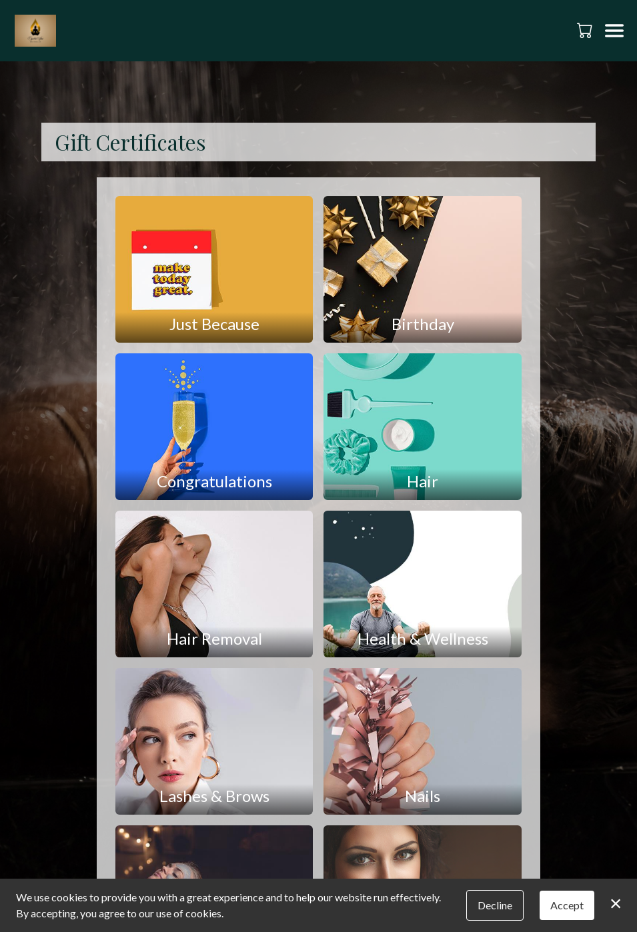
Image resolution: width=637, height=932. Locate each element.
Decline (495, 905)
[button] (586, 30)
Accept (567, 905)
